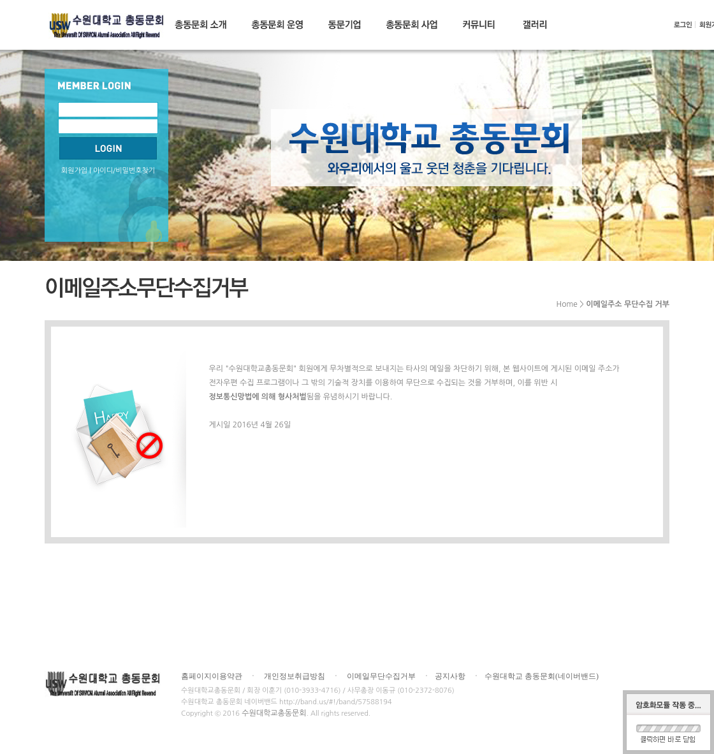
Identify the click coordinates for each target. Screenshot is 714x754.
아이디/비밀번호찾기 (124, 170)
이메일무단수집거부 (381, 676)
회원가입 (74, 170)
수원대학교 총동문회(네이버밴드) (541, 676)
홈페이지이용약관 (211, 676)
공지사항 (450, 676)
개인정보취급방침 (294, 676)
